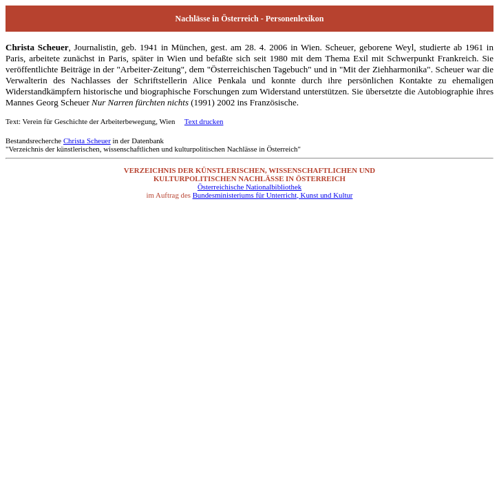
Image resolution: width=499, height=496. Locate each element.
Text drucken (204, 121)
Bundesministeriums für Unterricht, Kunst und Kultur (273, 195)
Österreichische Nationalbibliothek (249, 187)
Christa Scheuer (87, 140)
